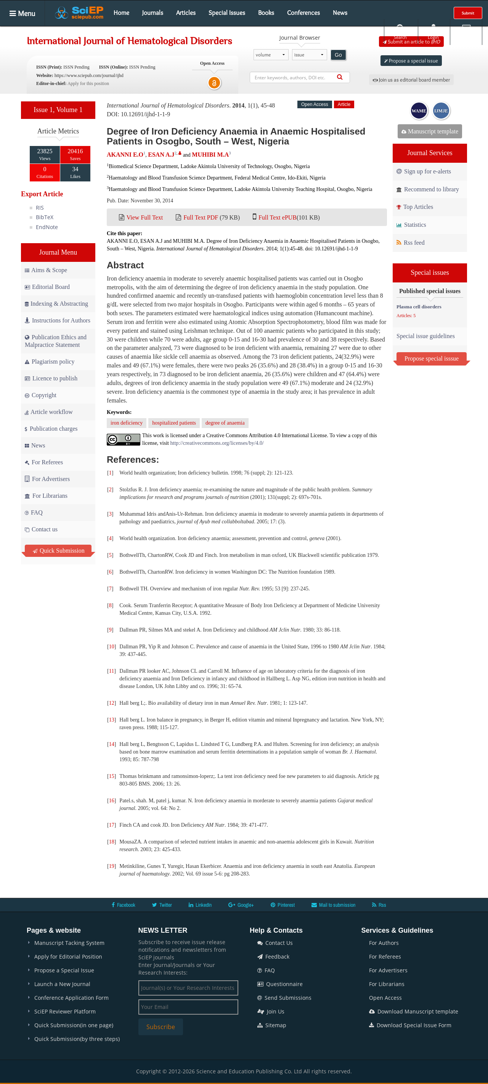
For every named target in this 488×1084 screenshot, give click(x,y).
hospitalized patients (174, 423)
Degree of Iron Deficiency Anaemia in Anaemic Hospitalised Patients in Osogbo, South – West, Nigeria (236, 136)
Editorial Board (47, 287)
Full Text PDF (200, 217)
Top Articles (414, 207)
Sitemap (271, 1025)
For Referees (44, 462)
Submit (468, 13)
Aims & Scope (46, 270)
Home (121, 12)
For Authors (384, 942)
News (340, 12)
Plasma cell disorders (418, 306)
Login (433, 32)
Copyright (40, 395)
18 (111, 842)
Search (400, 32)
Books (266, 12)
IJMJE (441, 111)
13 (111, 720)
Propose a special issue (411, 60)
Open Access (385, 997)
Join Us (270, 1011)
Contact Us (275, 942)
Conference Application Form (71, 997)
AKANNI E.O (125, 154)
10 (111, 646)
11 (111, 671)
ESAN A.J (161, 154)
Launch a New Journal (62, 984)
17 (111, 825)
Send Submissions (284, 997)
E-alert (466, 32)
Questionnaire (280, 984)
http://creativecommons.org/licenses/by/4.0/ (217, 443)
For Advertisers (47, 479)
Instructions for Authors (57, 320)
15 (111, 776)
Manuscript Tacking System (69, 942)
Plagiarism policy (49, 361)
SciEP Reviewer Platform (65, 1011)
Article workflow (49, 412)
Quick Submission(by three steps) (77, 1038)
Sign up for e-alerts (423, 171)
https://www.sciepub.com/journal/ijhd (89, 75)
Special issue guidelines (425, 336)
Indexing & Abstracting (56, 303)
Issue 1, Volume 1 (58, 110)
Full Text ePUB (277, 217)
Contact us (41, 529)
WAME (419, 111)
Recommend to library (427, 189)
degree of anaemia (225, 423)
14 (111, 744)
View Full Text (145, 217)
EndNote (47, 227)
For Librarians (46, 495)
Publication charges (51, 428)
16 (111, 800)
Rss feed (410, 242)
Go (338, 55)
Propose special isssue (432, 358)
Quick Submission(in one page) (73, 1025)
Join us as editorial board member (411, 79)
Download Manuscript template (413, 1011)
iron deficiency (127, 423)
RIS (40, 207)
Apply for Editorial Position (68, 956)
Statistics (411, 224)
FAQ (34, 512)
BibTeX (44, 217)
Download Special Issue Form (410, 1025)
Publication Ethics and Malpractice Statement (56, 341)
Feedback (273, 956)
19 (111, 866)
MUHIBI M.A (210, 154)
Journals (152, 12)
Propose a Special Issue (64, 970)
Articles (186, 12)
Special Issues (227, 12)
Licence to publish (51, 378)
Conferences (303, 12)
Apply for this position (88, 83)
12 (111, 703)
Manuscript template (429, 131)
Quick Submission (59, 550)
